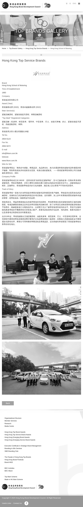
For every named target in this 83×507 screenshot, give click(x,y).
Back (8, 403)
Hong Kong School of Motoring (61, 48)
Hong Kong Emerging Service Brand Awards (20, 440)
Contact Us (17, 503)
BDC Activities (9, 468)
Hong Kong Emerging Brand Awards (17, 437)
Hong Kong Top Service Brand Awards (18, 435)
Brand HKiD (9, 462)
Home (4, 48)
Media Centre (9, 426)
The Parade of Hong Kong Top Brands (18, 457)
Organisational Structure (13, 418)
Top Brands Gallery (16, 48)
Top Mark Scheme (11, 477)
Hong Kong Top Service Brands (36, 48)
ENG (74, 3)
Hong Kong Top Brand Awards (15, 432)
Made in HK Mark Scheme (14, 479)
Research (8, 423)
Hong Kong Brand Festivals (14, 460)
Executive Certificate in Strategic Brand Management (23, 446)
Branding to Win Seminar (13, 448)
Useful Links (6, 503)
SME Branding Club (11, 451)
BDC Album (9, 471)
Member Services (11, 421)
